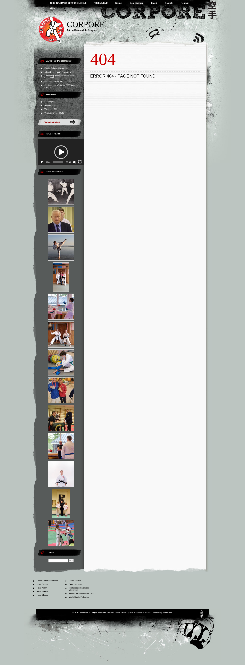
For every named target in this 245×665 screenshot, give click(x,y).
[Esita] (42, 162)
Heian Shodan (42, 595)
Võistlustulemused (52, 113)
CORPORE (85, 24)
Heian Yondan (75, 581)
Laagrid (47, 102)
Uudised (47, 105)
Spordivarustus (75, 584)
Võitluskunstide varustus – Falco (82, 593)
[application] (61, 152)
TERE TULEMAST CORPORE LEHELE (68, 3)
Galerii (154, 3)
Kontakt (185, 3)
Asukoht (169, 3)
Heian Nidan (42, 588)
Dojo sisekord (136, 3)
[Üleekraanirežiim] (80, 162)
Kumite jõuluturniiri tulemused (56, 68)
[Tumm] (74, 162)
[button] (61, 152)
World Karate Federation (79, 597)
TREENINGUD (101, 3)
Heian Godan (42, 584)
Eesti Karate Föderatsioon (47, 581)
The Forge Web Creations (140, 612)
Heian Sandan (42, 591)
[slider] (58, 162)
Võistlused (48, 109)
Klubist (118, 3)
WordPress (167, 612)
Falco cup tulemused (53, 81)
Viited (52, 8)
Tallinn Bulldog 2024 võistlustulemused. (60, 72)
